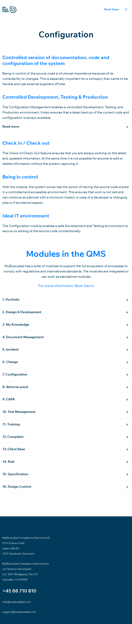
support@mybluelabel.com (19, 612)
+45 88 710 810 (19, 591)
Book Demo (111, 9)
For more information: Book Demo (66, 285)
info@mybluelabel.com (16, 602)
